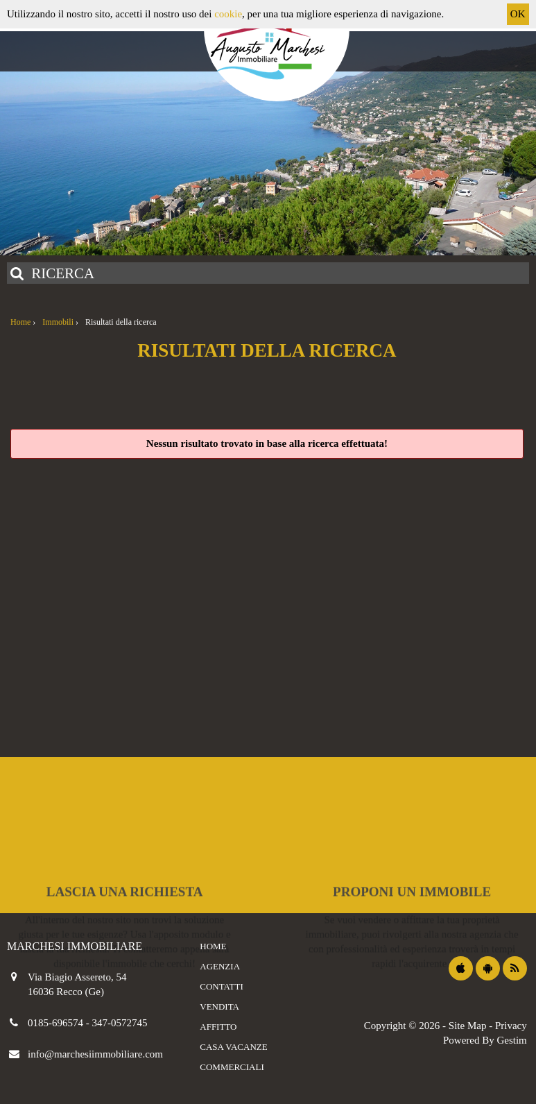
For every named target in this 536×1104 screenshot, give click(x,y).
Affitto (218, 1026)
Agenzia (220, 966)
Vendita (219, 1006)
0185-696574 (57, 1022)
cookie (228, 13)
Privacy (511, 1025)
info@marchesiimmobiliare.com (95, 1054)
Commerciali (231, 1067)
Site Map (468, 1025)
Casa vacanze (233, 1047)
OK (518, 13)
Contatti (221, 986)
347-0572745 (120, 1022)
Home (213, 946)
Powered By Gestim (485, 1040)
